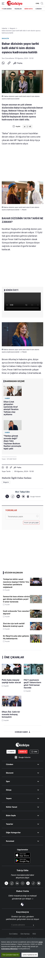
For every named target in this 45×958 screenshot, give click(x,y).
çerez (41, 942)
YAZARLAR (18, 8)
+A (30, 126)
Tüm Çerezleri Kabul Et (10, 955)
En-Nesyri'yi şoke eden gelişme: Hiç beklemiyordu (16, 637)
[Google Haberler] (34, 496)
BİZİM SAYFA (28, 8)
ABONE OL (22, 752)
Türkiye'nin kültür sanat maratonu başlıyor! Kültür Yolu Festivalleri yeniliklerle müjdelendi (16, 583)
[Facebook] (13, 496)
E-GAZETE (11, 752)
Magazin (5, 38)
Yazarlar (9, 824)
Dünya (8, 790)
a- (25, 126)
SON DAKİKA (7, 8)
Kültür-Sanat (11, 807)
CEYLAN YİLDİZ (12, 459)
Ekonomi (9, 773)
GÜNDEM (39, 8)
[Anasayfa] (22, 745)
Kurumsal (10, 841)
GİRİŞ (37, 3)
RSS (34, 934)
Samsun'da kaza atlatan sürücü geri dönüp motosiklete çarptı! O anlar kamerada (16, 599)
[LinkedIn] (18, 496)
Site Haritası (25, 934)
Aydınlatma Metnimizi (9, 949)
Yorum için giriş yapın (31, 522)
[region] (22, 948)
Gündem (9, 764)
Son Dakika (13, 934)
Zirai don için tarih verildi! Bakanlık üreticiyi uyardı (14, 624)
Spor (8, 781)
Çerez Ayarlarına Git (30, 955)
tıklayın (28, 899)
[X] (7, 496)
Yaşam (9, 798)
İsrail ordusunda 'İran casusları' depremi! (16, 612)
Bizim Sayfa (11, 815)
